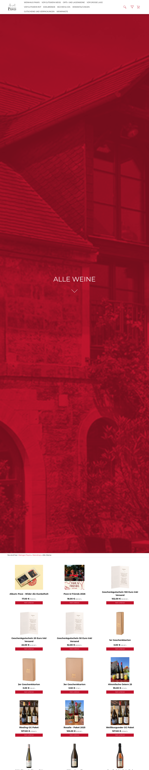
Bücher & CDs (63, 7)
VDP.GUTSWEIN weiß (51, 2)
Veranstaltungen (81, 7)
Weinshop (36, 555)
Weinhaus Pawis (32, 2)
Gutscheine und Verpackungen (39, 12)
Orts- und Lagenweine (74, 2)
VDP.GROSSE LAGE (95, 2)
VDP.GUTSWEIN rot (32, 7)
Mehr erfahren (29, 603)
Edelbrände (49, 7)
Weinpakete (62, 12)
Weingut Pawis (24, 555)
